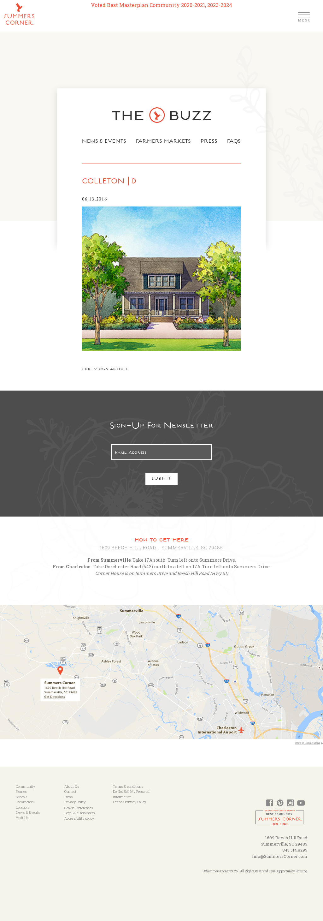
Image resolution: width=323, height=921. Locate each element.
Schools (21, 796)
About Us (71, 786)
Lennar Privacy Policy (129, 801)
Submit (162, 479)
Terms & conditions (128, 786)
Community (25, 786)
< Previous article (105, 369)
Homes (21, 791)
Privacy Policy (74, 801)
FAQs (234, 142)
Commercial (25, 801)
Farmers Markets (163, 142)
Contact (70, 791)
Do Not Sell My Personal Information (131, 794)
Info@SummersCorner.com (279, 856)
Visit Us (22, 817)
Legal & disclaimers (79, 812)
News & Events (104, 142)
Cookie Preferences (78, 807)
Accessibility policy (79, 818)
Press (209, 142)
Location (22, 807)
